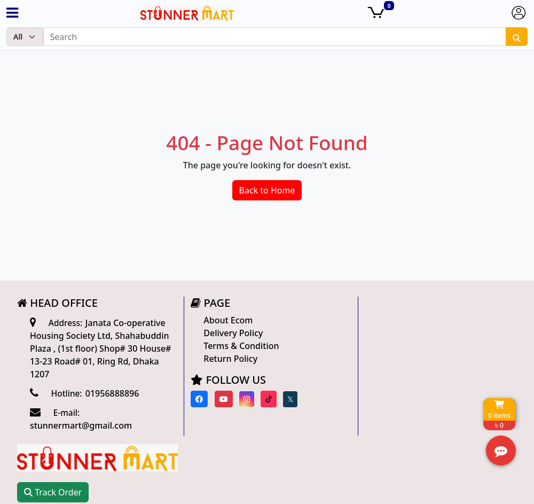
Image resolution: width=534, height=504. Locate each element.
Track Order (394, 344)
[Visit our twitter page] (287, 399)
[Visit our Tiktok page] (266, 399)
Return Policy (228, 359)
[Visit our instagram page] (243, 399)
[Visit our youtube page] (220, 399)
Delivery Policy (230, 333)
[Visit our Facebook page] (196, 399)
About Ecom (225, 320)
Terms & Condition (238, 346)
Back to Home (267, 190)
